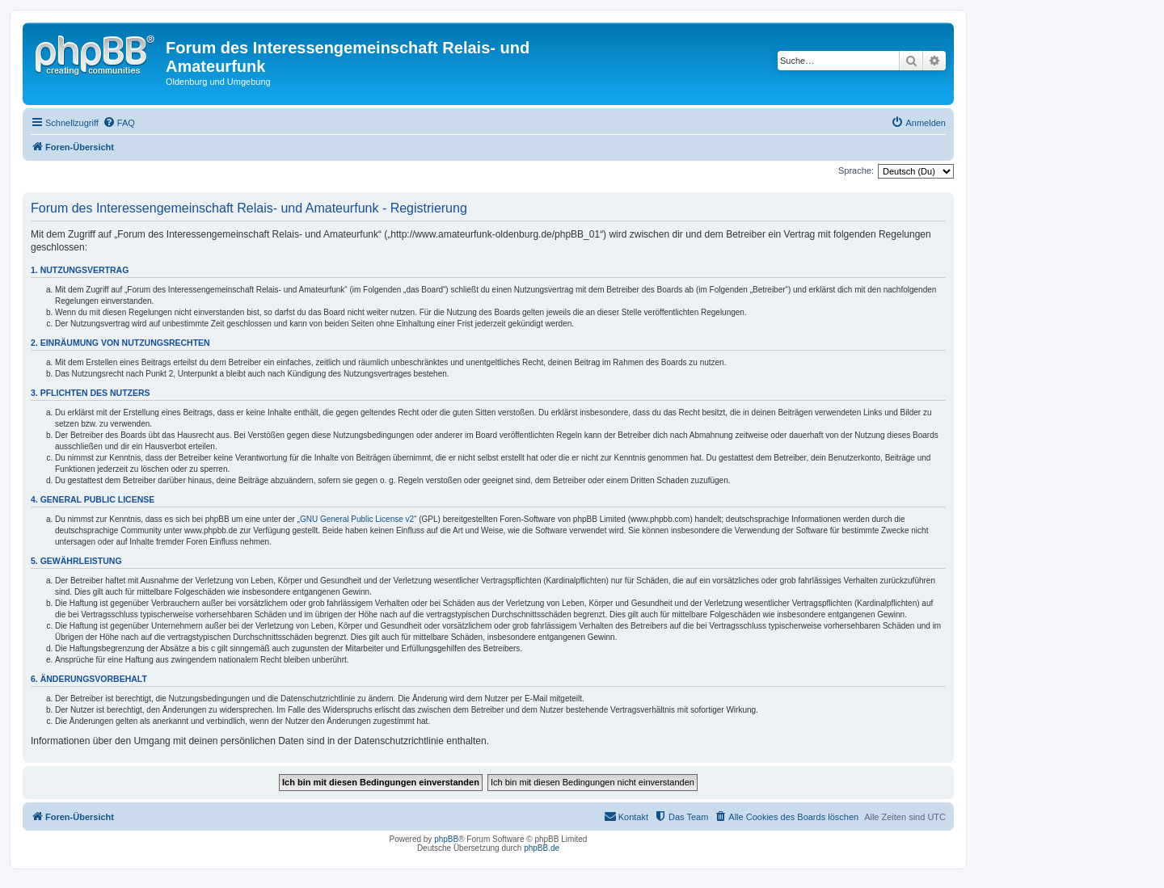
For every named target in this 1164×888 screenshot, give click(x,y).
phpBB (446, 839)
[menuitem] (119, 123)
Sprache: (856, 170)
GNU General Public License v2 (357, 519)
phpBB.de (541, 848)
